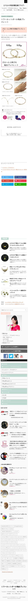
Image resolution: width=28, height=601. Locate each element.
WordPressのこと (7, 381)
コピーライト (20, 539)
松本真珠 (19, 560)
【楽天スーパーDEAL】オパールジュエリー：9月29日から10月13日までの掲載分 (18, 413)
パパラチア (3, 550)
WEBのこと (6, 375)
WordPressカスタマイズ (9, 384)
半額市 (2, 560)
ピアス (15, 550)
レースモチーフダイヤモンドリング (14, 302)
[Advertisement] (13, 201)
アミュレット (14, 534)
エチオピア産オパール (6, 536)
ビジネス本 (10, 550)
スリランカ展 (4, 547)
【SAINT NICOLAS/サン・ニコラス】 (9, 531)
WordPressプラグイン (8, 386)
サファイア (3, 542)
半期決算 (21, 558)
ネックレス (22, 547)
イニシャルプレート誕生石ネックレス (14, 304)
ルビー (2, 558)
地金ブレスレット (19, 169)
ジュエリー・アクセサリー (8, 167)
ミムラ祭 (16, 555)
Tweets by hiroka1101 (7, 572)
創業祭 (15, 558)
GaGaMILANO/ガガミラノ (7, 526)
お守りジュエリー (5, 534)
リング (20, 555)
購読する (4, 360)
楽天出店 (25, 560)
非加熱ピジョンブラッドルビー (17, 566)
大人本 (4, 395)
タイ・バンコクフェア (14, 547)
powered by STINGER (16, 598)
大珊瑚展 (8, 560)
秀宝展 (9, 563)
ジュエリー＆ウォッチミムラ (8, 169)
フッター (13, 552)
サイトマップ (6, 401)
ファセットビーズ (5, 552)
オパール (3, 539)
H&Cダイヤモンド (5, 528)
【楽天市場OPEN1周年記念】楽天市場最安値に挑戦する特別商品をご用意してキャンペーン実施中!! (18, 443)
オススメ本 (6, 392)
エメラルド (15, 536)
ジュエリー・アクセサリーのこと (12, 367)
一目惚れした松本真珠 (15, 491)
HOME (5, 364)
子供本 (4, 398)
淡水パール (3, 563)
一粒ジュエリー (9, 558)
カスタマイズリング (11, 539)
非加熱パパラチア (5, 566)
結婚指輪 (14, 563)
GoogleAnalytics (18, 526)
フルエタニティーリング (6, 555)
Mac (12, 528)
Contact (5, 403)
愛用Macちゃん (7, 389)
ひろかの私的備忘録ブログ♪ (14, 5)
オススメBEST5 (22, 536)
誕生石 (19, 563)
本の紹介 (13, 560)
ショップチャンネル (12, 542)
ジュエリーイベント (8, 372)
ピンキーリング (22, 550)
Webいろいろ (6, 378)
